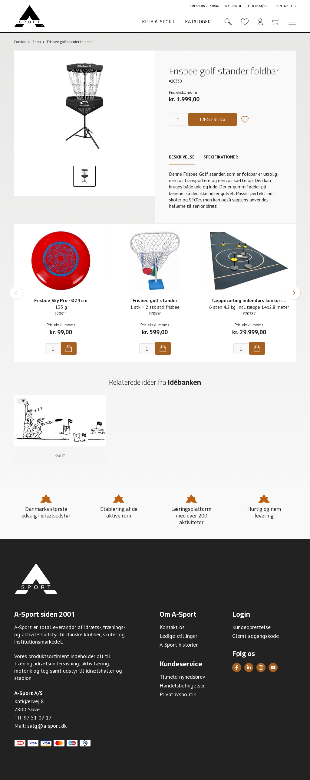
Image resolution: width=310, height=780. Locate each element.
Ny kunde (233, 5)
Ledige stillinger (178, 636)
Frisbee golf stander (155, 300)
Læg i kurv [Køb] (212, 119)
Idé (22, 400)
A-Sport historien (179, 644)
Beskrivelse (182, 157)
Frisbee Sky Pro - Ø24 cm (60, 300)
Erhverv (197, 5)
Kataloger (198, 21)
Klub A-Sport (158, 21)
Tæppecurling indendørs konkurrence (251, 300)
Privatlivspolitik (178, 694)
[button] (16, 292)
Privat (214, 5)
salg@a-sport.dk (47, 726)
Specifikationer (220, 157)
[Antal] (178, 119)
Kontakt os (285, 5)
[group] (60, 430)
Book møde (258, 5)
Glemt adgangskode (255, 636)
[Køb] (69, 348)
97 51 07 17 (38, 717)
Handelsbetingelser (182, 685)
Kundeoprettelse (251, 627)
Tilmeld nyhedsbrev (182, 677)
